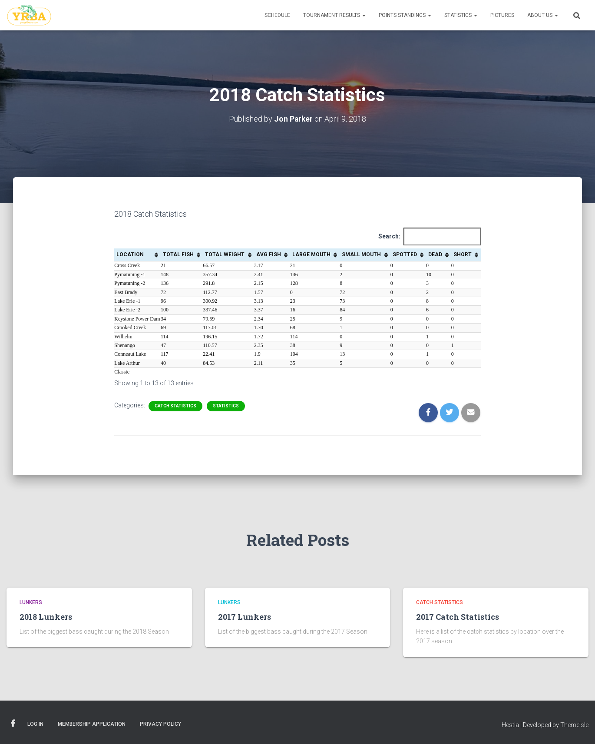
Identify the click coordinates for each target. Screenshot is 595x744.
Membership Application (92, 724)
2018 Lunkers (46, 616)
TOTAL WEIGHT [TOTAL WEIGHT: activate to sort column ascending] (225, 254)
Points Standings (405, 15)
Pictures (502, 15)
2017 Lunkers (244, 616)
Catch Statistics (175, 405)
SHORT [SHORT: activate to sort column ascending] (462, 254)
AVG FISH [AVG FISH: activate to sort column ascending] (268, 254)
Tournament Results (334, 15)
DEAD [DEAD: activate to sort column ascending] (435, 254)
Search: (429, 236)
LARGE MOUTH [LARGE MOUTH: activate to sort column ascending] (311, 254)
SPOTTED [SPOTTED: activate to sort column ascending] (405, 254)
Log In (35, 724)
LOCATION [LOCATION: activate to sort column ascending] (130, 254)
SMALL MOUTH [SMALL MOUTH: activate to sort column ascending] (361, 254)
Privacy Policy (160, 724)
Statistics (460, 15)
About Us (542, 15)
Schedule (277, 15)
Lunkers (31, 602)
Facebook (13, 724)
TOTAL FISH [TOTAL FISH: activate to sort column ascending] (178, 254)
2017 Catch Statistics (457, 616)
